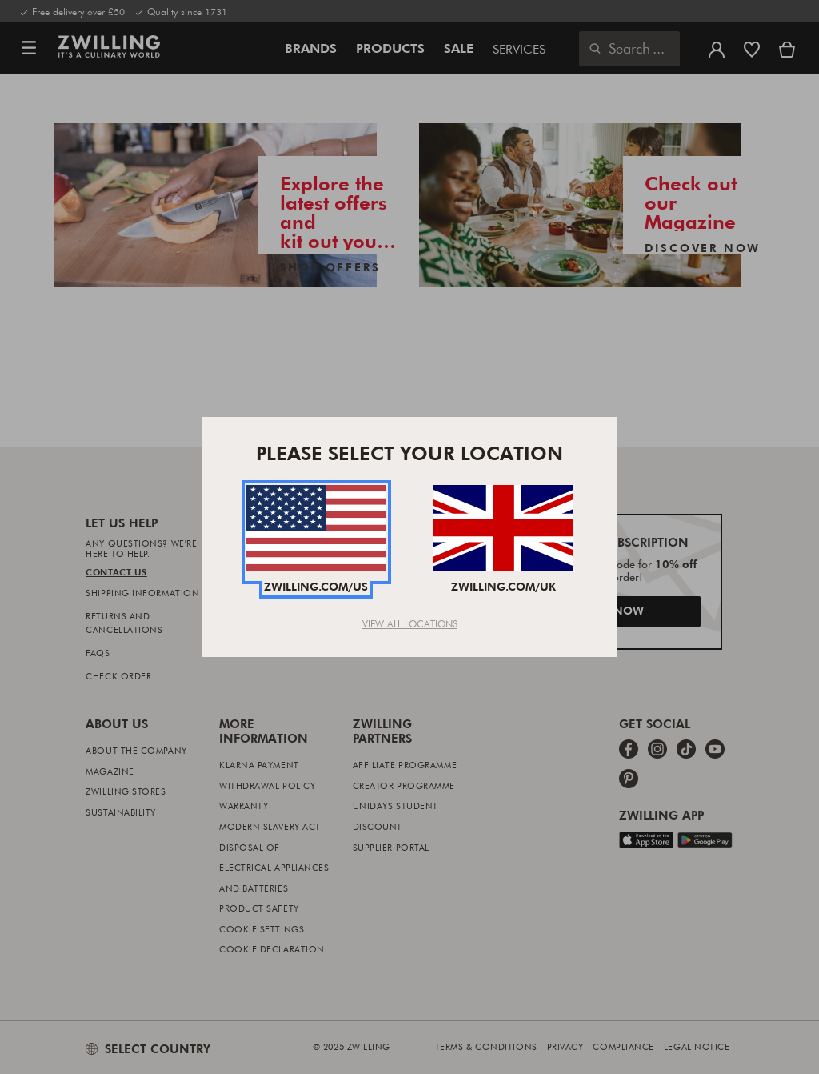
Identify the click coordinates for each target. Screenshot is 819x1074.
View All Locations (409, 623)
